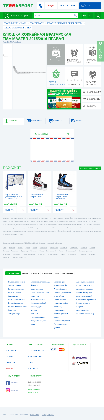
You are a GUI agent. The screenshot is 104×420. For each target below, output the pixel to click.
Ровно (61, 251)
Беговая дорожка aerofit (17, 307)
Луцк (63, 254)
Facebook (11, 383)
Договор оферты (47, 415)
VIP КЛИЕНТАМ (35, 357)
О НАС (30, 362)
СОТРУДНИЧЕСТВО (36, 351)
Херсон (92, 248)
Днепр (27, 248)
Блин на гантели (14, 292)
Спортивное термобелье (86, 299)
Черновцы (6, 254)
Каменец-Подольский (19, 257)
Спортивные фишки (62, 321)
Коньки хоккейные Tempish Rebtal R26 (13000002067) (62, 197)
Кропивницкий (71, 251)
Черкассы (24, 251)
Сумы (41, 251)
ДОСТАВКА (11, 351)
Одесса (20, 248)
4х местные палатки (84, 285)
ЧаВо (57, 273)
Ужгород (6, 257)
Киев (4, 248)
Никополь (82, 254)
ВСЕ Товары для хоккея (90, 168)
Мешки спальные (38, 299)
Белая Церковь (53, 254)
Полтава (5, 251)
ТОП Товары (47, 273)
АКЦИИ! (51, 6)
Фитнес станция (14, 285)
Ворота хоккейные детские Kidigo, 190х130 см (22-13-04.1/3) (13, 197)
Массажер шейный (38, 303)
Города (25, 273)
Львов (35, 248)
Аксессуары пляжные (85, 282)
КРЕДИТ (9, 368)
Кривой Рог (54, 248)
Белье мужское (37, 289)
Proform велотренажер (85, 314)
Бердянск (91, 254)
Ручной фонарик (60, 289)
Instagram (12, 390)
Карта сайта (34, 415)
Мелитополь (71, 254)
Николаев (63, 248)
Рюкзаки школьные (16, 289)
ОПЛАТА (9, 357)
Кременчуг (16, 254)
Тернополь (41, 254)
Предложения (67, 273)
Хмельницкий (51, 251)
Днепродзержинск (85, 251)
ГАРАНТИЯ (10, 362)
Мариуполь (74, 248)
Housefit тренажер (15, 303)
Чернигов (14, 251)
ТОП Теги (35, 273)
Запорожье (43, 248)
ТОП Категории (13, 273)
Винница (84, 248)
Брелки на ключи (83, 303)
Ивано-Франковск (29, 254)
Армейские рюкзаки (84, 289)
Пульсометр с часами (16, 282)
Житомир (33, 251)
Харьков (12, 248)
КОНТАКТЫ (33, 368)
